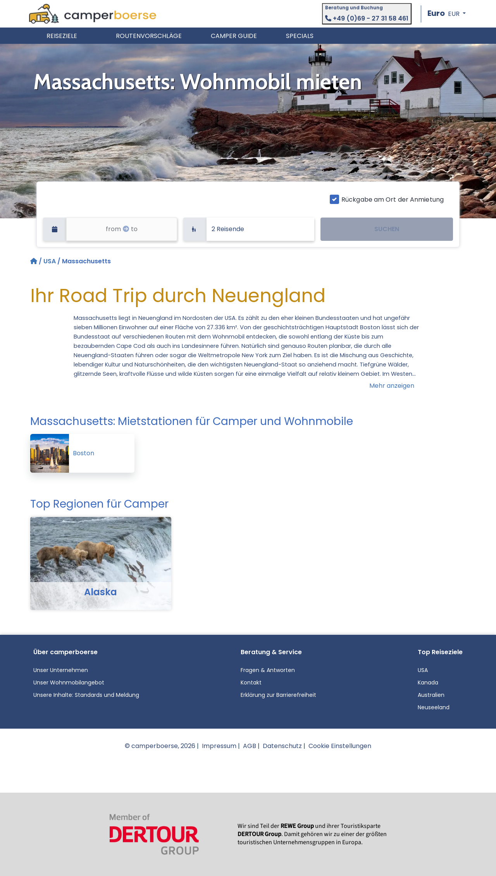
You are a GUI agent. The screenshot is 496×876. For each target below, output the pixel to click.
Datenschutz (282, 745)
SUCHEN (386, 229)
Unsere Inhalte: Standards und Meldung (86, 695)
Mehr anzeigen (391, 385)
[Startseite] (34, 261)
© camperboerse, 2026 (160, 745)
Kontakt (251, 682)
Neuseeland (434, 707)
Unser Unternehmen (60, 670)
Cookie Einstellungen (339, 745)
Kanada (428, 682)
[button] (446, 13)
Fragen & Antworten (268, 670)
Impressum (219, 745)
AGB (249, 745)
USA (49, 261)
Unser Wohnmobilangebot (68, 682)
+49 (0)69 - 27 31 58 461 (366, 18)
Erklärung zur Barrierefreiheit (278, 695)
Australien (431, 695)
